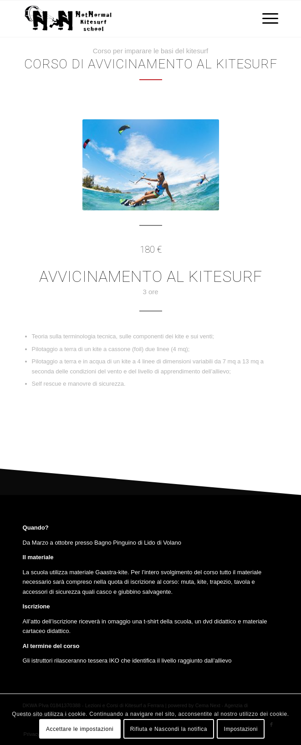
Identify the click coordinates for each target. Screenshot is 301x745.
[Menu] (265, 18)
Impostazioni (241, 729)
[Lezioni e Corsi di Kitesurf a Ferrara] (125, 18)
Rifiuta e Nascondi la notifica (168, 729)
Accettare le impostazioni (79, 729)
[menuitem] (265, 18)
